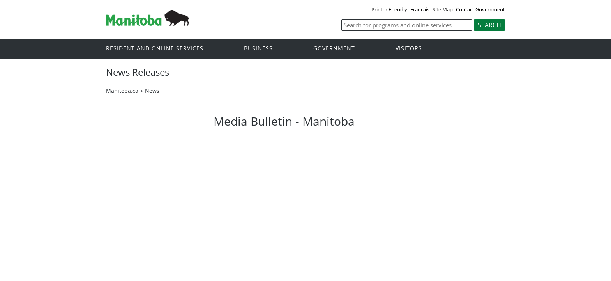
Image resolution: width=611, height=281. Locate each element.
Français (419, 9)
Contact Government (480, 9)
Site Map (443, 9)
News (152, 90)
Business (258, 48)
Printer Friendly (389, 9)
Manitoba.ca (122, 90)
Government (334, 48)
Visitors (409, 48)
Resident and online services (154, 48)
